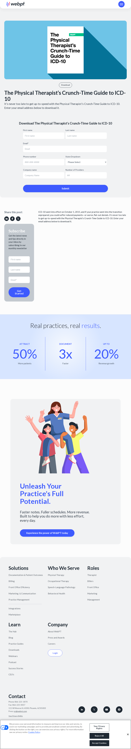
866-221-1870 (21, 702)
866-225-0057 (18, 705)
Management (93, 599)
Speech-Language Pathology (61, 587)
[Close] (128, 734)
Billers (90, 581)
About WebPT (54, 631)
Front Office (93, 587)
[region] (65, 734)
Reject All (99, 736)
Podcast (12, 662)
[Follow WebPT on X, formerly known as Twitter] (94, 709)
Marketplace (15, 614)
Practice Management (19, 599)
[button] (121, 4)
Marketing (92, 593)
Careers (51, 643)
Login (55, 653)
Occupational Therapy (58, 581)
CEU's (11, 674)
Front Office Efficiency (19, 587)
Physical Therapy (56, 575)
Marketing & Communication (22, 593)
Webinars (13, 656)
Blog (11, 637)
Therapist (92, 575)
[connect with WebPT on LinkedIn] (81, 709)
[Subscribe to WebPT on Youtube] (106, 709)
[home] (15, 4)
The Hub (13, 631)
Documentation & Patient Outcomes (26, 575)
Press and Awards (56, 637)
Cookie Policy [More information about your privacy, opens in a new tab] (34, 732)
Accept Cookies (99, 743)
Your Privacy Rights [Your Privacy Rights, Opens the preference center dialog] (99, 727)
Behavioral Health (56, 593)
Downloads (14, 650)
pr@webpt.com (20, 711)
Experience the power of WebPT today (47, 532)
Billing (12, 581)
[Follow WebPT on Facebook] (119, 709)
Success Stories (16, 668)
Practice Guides (16, 643)
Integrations (15, 608)
